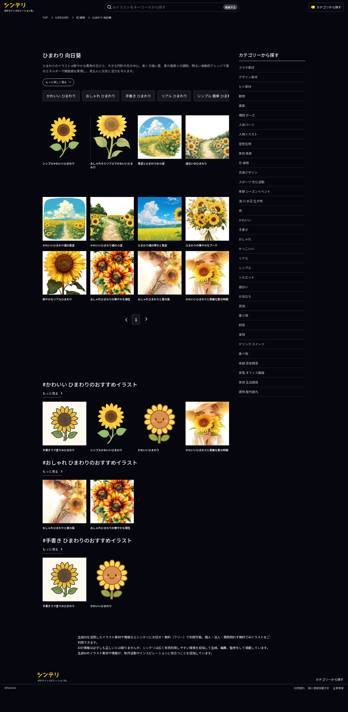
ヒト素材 (245, 86)
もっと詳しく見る (58, 82)
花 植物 (244, 163)
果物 (242, 334)
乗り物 (243, 315)
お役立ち (245, 296)
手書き (243, 229)
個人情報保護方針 (318, 688)
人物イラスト (248, 134)
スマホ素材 (246, 67)
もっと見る (52, 393)
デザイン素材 (248, 77)
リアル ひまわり (174, 95)
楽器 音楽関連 (248, 363)
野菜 (242, 325)
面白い (243, 287)
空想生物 (245, 144)
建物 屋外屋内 (248, 391)
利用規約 (299, 688)
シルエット (246, 277)
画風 (242, 105)
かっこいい (246, 248)
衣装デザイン (248, 172)
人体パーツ (246, 124)
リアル (243, 258)
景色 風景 (245, 153)
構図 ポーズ (247, 115)
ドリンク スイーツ (251, 344)
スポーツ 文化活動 (251, 182)
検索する (230, 7)
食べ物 (243, 353)
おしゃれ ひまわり (100, 95)
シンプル (245, 268)
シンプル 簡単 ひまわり (216, 95)
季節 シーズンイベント (254, 191)
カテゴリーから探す (330, 679)
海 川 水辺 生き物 (251, 201)
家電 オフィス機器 (251, 372)
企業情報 (338, 688)
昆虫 (242, 306)
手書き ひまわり (138, 95)
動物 (242, 96)
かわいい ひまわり (61, 95)
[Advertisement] (174, 30)
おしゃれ (245, 239)
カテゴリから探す (326, 7)
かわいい (245, 220)
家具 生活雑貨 (248, 382)
